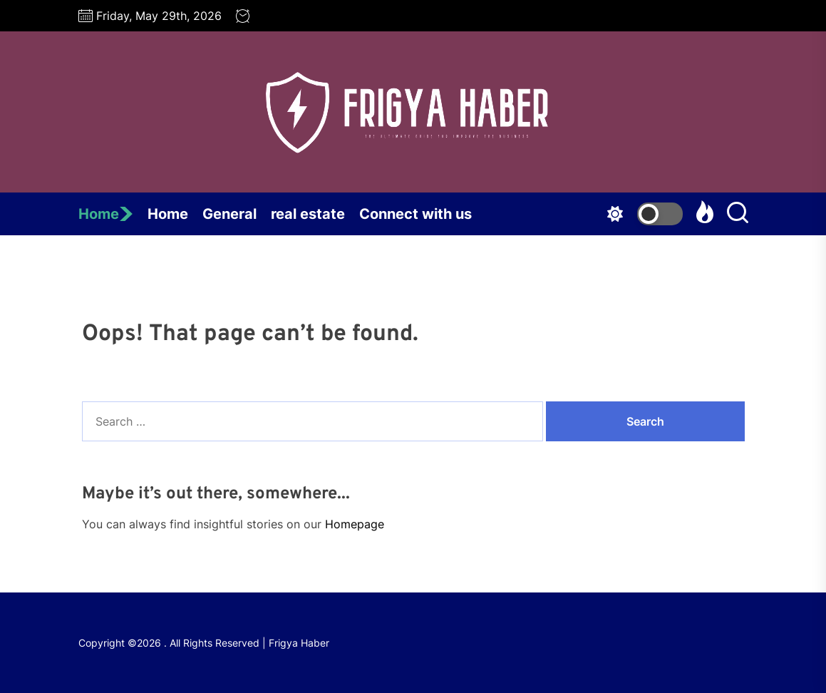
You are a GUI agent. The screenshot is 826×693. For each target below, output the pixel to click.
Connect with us (415, 213)
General (229, 213)
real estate (308, 213)
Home (105, 213)
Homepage (354, 524)
